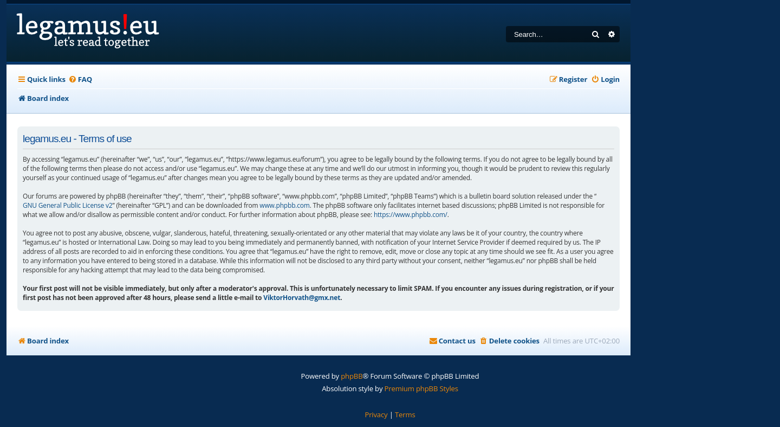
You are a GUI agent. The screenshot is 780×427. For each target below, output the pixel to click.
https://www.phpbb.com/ (410, 214)
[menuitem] (80, 79)
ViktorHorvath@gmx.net (301, 297)
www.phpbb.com (284, 205)
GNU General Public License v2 (68, 205)
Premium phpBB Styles (421, 388)
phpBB (351, 376)
